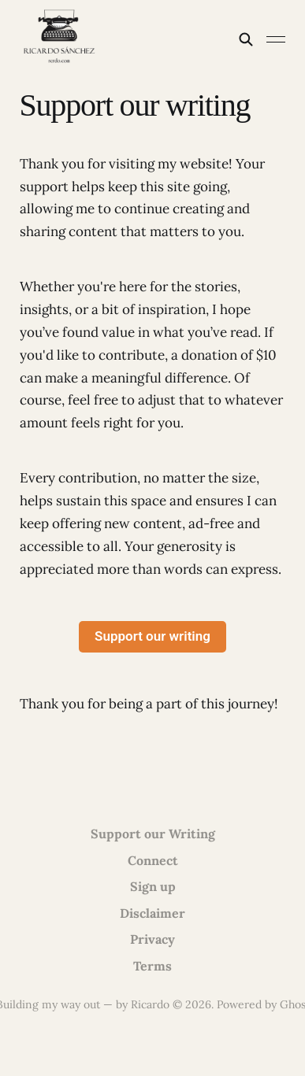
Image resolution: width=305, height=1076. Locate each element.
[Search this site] (246, 39)
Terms (152, 966)
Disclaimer (152, 913)
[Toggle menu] (276, 39)
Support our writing (152, 636)
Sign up (153, 886)
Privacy (152, 939)
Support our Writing (153, 833)
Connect (153, 860)
